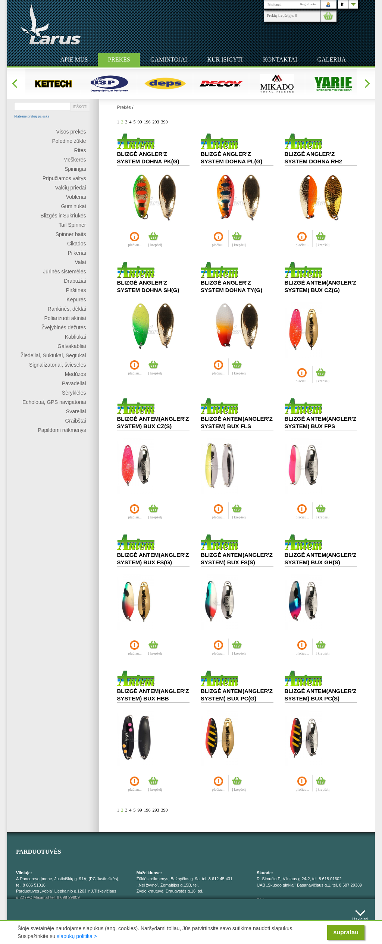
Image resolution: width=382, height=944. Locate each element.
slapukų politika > (77, 936)
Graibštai (75, 421)
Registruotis (308, 4)
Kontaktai (280, 59)
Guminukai (73, 206)
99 (140, 122)
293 (156, 122)
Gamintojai (168, 59)
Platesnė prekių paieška (31, 116)
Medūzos (75, 374)
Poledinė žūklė (69, 141)
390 (164, 122)
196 (147, 122)
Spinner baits (71, 234)
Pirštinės (76, 290)
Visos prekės (71, 132)
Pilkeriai (77, 253)
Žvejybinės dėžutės (63, 327)
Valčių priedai (70, 188)
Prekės (119, 59)
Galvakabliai (71, 346)
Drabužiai (75, 281)
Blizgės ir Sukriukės (63, 216)
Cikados (76, 244)
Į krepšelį (155, 245)
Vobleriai (76, 197)
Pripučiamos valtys (64, 178)
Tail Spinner (72, 225)
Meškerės (74, 160)
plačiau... (135, 245)
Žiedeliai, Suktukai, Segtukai (53, 355)
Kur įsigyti (225, 59)
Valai (80, 262)
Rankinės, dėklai (67, 309)
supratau (345, 932)
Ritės (80, 150)
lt (342, 4)
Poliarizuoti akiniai (65, 318)
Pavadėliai (74, 383)
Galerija (331, 59)
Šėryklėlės (74, 393)
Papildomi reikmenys (62, 430)
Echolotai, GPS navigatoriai (54, 402)
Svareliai (76, 411)
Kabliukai (75, 337)
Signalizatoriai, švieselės (57, 365)
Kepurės (76, 299)
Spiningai (75, 169)
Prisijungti (274, 4)
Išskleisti (360, 917)
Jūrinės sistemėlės (64, 272)
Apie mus (74, 59)
